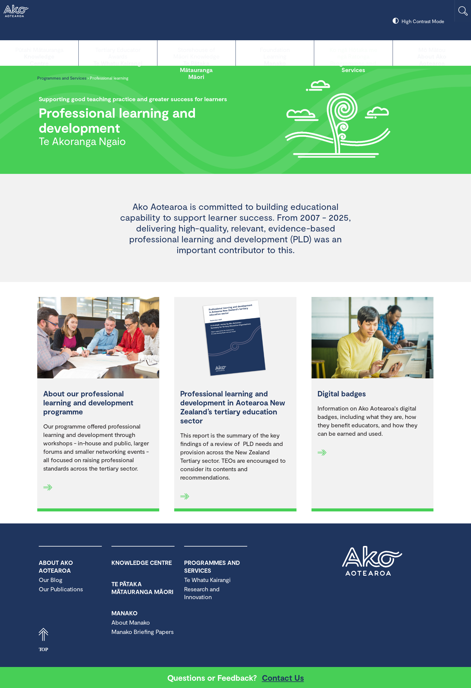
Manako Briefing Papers (142, 631)
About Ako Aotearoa (431, 52)
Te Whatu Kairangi (117, 52)
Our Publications (61, 589)
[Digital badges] (372, 338)
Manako (274, 52)
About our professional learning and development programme (88, 402)
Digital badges (342, 393)
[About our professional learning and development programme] (98, 338)
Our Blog (50, 579)
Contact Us (283, 677)
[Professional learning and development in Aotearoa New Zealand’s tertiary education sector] (235, 338)
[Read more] (47, 487)
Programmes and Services (353, 52)
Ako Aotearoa (372, 561)
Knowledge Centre (39, 52)
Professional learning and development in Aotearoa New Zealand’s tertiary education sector (232, 407)
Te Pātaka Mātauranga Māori (196, 52)
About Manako (130, 622)
